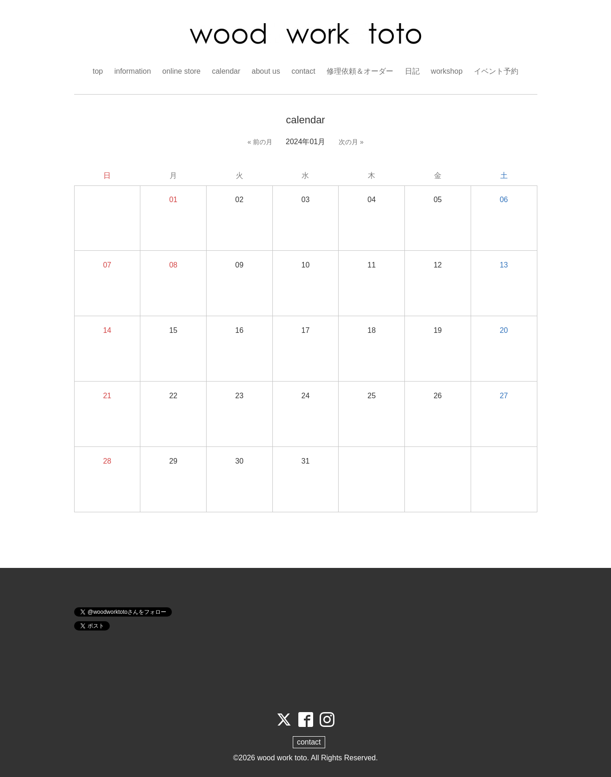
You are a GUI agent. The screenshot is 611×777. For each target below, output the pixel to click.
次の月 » (351, 142)
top (98, 71)
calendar (226, 71)
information (132, 71)
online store (181, 71)
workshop (446, 71)
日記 (412, 71)
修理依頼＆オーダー (360, 71)
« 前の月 (259, 142)
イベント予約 (496, 71)
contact (303, 71)
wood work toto (282, 758)
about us (266, 71)
